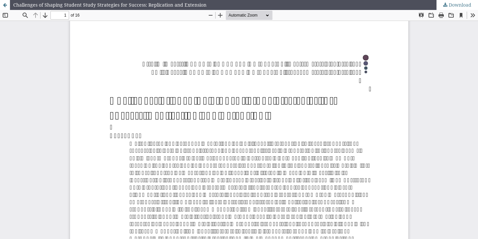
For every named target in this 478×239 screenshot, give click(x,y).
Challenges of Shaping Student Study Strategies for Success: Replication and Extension (109, 5)
